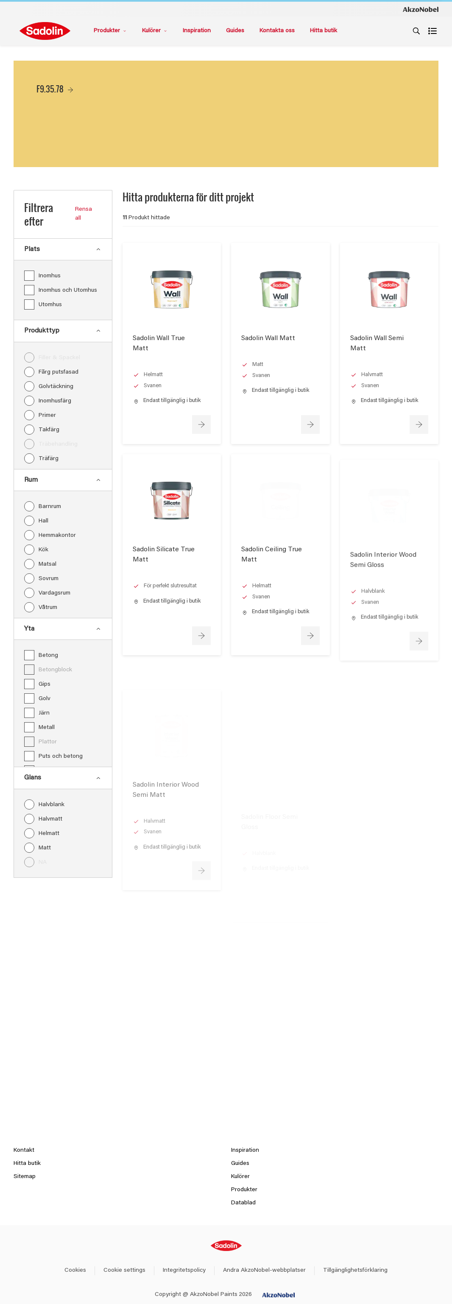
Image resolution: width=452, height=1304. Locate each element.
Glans (63, 777)
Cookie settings (124, 1270)
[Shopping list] (433, 31)
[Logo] (45, 30)
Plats (63, 249)
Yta (63, 628)
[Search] (416, 31)
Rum (63, 480)
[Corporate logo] (420, 9)
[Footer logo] (226, 1245)
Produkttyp (63, 330)
